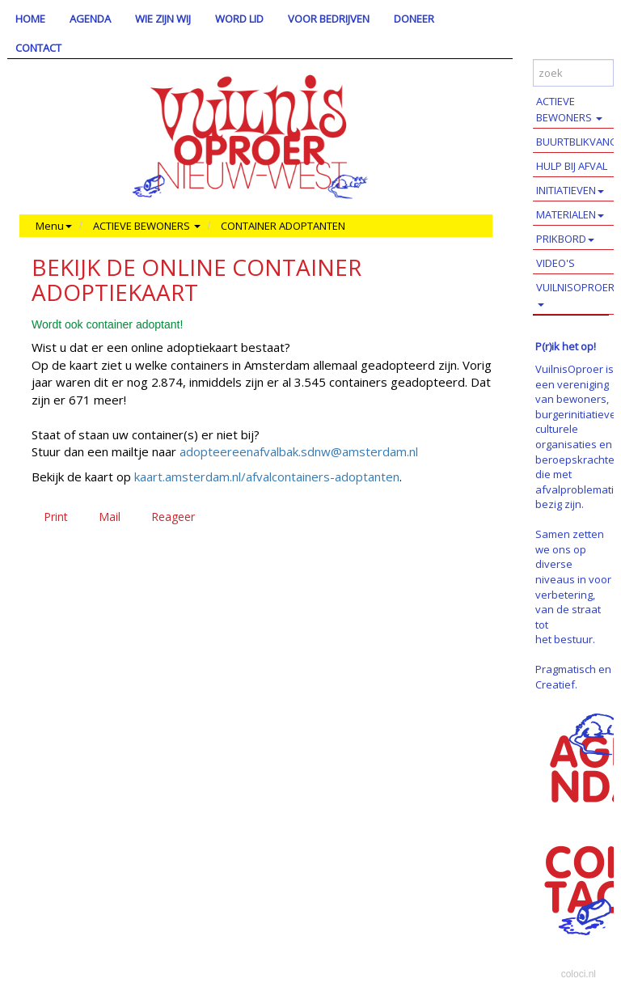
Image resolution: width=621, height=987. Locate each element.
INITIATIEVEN (570, 190)
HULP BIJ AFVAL (571, 166)
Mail (109, 516)
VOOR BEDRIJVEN (329, 18)
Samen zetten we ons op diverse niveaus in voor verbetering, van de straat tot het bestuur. (573, 586)
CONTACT (38, 47)
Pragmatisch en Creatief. (573, 677)
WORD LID (239, 18)
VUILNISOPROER (575, 293)
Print (56, 516)
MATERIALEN (570, 214)
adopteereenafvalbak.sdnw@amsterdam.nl (299, 451)
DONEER (414, 18)
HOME (30, 18)
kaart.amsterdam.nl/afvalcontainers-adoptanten (266, 476)
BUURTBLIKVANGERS (578, 141)
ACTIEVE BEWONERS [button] (147, 225)
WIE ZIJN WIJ (163, 18)
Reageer (173, 516)
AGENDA (90, 18)
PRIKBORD (565, 238)
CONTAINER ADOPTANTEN (283, 225)
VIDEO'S (555, 263)
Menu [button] (54, 225)
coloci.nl (578, 974)
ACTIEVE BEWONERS (569, 109)
